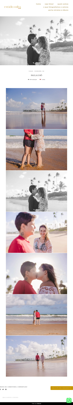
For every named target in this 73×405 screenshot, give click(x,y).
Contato (15, 397)
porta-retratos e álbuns (58, 10)
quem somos (63, 4)
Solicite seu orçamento (61, 388)
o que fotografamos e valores (55, 7)
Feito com (36, 403)
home (38, 4)
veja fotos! (49, 4)
